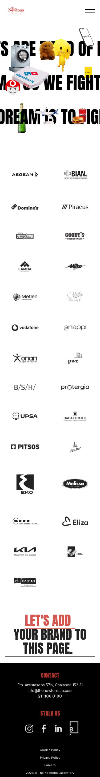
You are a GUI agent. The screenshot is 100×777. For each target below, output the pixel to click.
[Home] (16, 11)
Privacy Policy (50, 761)
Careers (50, 769)
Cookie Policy (50, 754)
